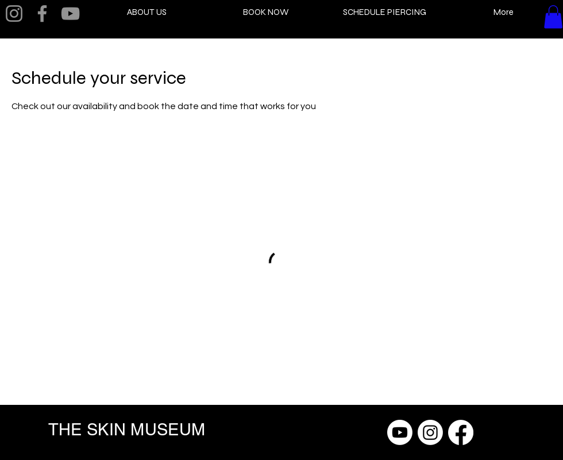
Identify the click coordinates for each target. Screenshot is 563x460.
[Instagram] (14, 13)
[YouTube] (70, 13)
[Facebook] (42, 13)
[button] (553, 17)
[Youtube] (399, 432)
